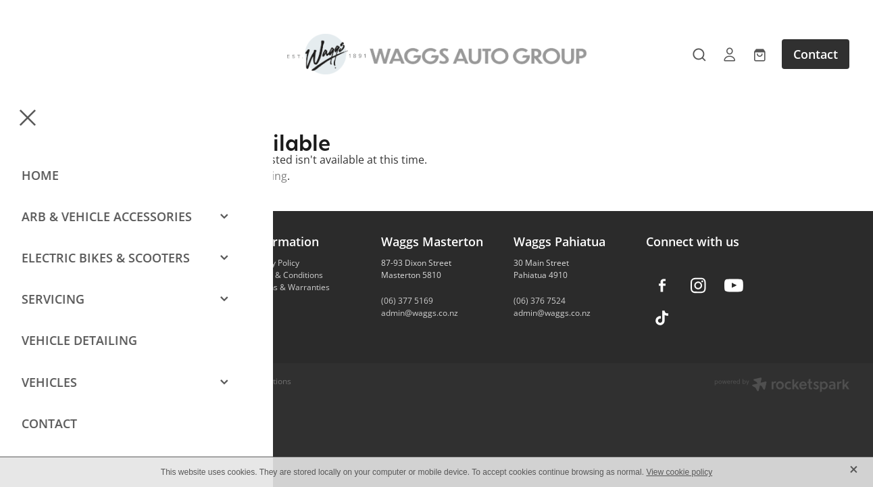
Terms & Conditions (286, 275)
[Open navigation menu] (127, 54)
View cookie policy (679, 472)
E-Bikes (130, 287)
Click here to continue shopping (206, 175)
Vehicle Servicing (148, 311)
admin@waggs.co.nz (419, 313)
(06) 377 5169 (407, 300)
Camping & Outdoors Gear (166, 275)
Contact (815, 54)
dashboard (190, 381)
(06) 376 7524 (540, 300)
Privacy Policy (274, 263)
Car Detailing (141, 299)
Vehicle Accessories (153, 263)
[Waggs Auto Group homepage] (436, 54)
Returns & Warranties (289, 287)
